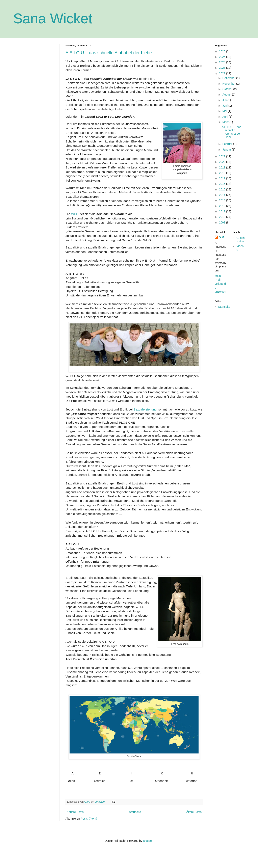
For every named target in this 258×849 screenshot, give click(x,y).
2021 (222, 156)
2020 (222, 161)
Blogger (147, 840)
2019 (222, 167)
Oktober (227, 89)
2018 (222, 173)
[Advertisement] (33, 104)
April (225, 116)
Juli (224, 100)
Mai (225, 111)
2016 (222, 183)
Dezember (229, 78)
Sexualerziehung (145, 409)
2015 (222, 189)
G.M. (222, 237)
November (229, 83)
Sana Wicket (52, 18)
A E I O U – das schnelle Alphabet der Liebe (109, 52)
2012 (222, 206)
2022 (222, 73)
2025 (222, 56)
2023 (222, 67)
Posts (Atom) (89, 818)
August (227, 94)
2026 (222, 51)
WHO (75, 214)
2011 (222, 211)
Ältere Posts (194, 812)
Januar (227, 149)
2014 (222, 194)
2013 (222, 200)
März (225, 122)
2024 (222, 62)
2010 (222, 216)
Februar (227, 143)
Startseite (135, 812)
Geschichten (240, 239)
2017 (222, 178)
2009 (222, 222)
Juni (225, 105)
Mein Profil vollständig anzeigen (220, 283)
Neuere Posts (75, 812)
